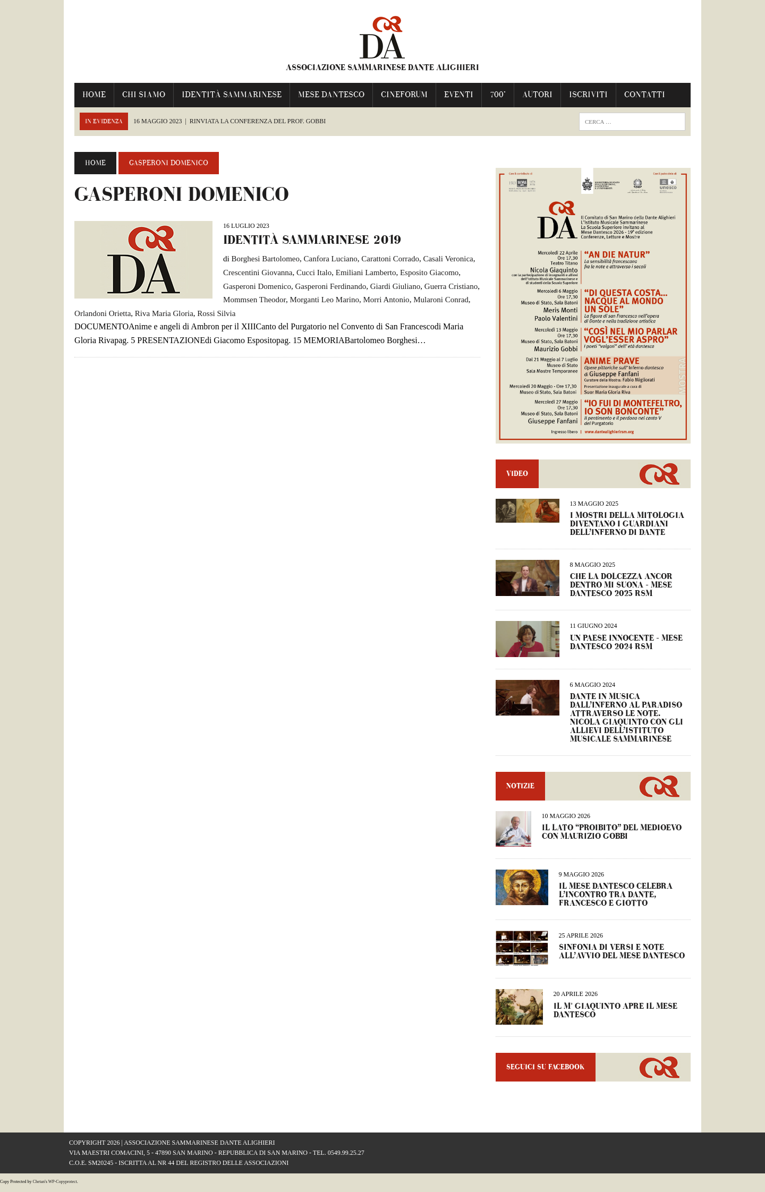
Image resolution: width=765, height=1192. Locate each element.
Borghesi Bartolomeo (260, 258)
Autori (532, 95)
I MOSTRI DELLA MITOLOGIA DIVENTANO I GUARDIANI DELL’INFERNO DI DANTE (629, 528)
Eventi (453, 95)
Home (88, 95)
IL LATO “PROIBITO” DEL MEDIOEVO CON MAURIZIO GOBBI (613, 837)
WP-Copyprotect (62, 1186)
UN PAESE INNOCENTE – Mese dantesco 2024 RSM (628, 646)
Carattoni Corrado (385, 258)
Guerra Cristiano (445, 286)
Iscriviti (583, 95)
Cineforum (399, 95)
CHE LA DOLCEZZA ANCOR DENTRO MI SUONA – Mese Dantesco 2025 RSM (623, 589)
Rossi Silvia (211, 313)
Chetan (39, 1186)
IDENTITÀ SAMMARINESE (226, 95)
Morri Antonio (381, 299)
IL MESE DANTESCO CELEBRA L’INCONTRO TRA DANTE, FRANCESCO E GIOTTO (617, 899)
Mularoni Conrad (435, 299)
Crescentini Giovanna (252, 272)
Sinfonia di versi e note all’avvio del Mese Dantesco (623, 956)
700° (492, 95)
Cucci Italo (308, 272)
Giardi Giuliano (390, 286)
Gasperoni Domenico (252, 286)
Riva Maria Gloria (159, 313)
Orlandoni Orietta (97, 313)
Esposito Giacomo (424, 272)
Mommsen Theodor (249, 299)
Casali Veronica (443, 258)
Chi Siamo (138, 95)
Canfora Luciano (325, 258)
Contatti (639, 95)
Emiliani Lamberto (360, 272)
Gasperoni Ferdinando (325, 286)
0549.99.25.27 (346, 1157)
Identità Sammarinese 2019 (307, 240)
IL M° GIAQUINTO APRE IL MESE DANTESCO (617, 1015)
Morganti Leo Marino (319, 299)
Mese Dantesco (326, 95)
